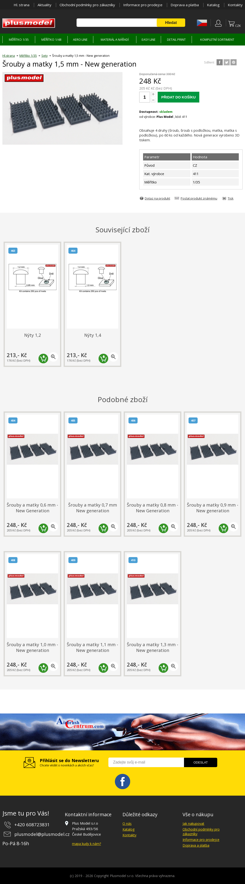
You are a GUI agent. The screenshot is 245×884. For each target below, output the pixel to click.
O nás (127, 823)
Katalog (213, 4)
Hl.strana (8, 56)
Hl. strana (21, 4)
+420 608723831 (32, 824)
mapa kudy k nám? (86, 843)
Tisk (231, 198)
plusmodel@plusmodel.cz (42, 834)
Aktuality (44, 4)
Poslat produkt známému (199, 198)
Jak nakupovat (193, 823)
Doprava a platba (185, 4)
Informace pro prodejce (142, 4)
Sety (44, 56)
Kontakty (235, 4)
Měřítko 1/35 (28, 56)
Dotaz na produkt (157, 198)
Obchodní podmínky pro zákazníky (87, 4)
